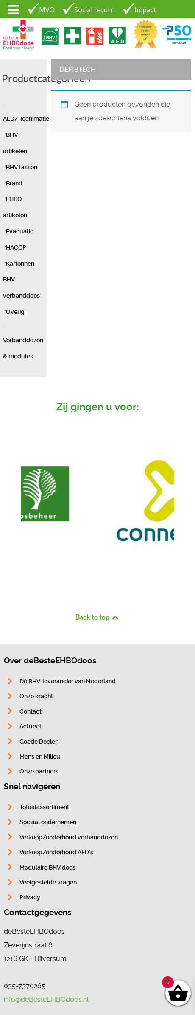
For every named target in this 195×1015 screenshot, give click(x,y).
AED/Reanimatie (26, 118)
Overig (15, 312)
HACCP (16, 247)
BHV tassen (21, 167)
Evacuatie (19, 231)
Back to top (97, 617)
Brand (14, 183)
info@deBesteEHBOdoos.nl (46, 999)
